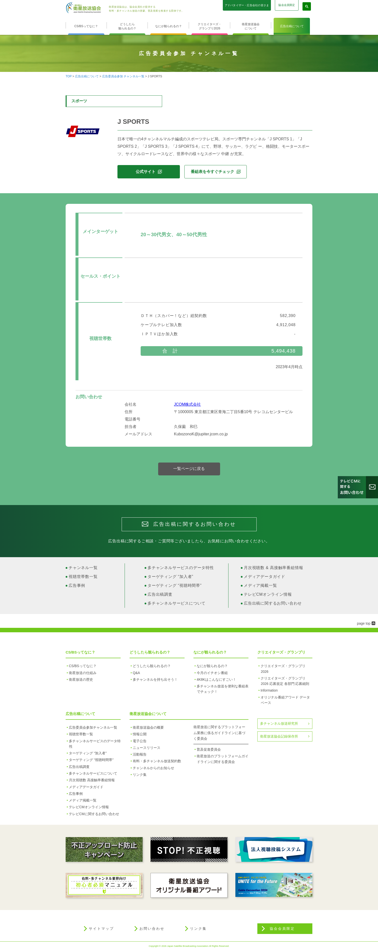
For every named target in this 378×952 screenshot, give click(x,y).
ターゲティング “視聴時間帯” (175, 587)
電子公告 (140, 742)
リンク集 (140, 776)
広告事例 (77, 587)
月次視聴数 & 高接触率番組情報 (273, 569)
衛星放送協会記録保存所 (279, 738)
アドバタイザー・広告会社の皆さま (247, 5)
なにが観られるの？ (168, 26)
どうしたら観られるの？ (127, 26)
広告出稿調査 (160, 595)
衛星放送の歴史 (81, 681)
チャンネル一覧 (83, 569)
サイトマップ (101, 930)
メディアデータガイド (264, 578)
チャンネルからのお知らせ (153, 769)
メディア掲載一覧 (260, 587)
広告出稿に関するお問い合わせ (273, 604)
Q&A (136, 674)
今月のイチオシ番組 (212, 674)
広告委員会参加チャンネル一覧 (93, 729)
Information (269, 692)
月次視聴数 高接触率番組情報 (92, 781)
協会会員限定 (286, 4)
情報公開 (140, 735)
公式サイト (145, 171)
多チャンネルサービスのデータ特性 (181, 569)
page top (364, 625)
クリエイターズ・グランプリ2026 (209, 26)
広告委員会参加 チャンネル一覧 (123, 76)
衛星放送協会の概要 (148, 729)
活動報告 (140, 756)
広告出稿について (292, 26)
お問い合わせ (152, 930)
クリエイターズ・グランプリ (281, 654)
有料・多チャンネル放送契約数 (157, 762)
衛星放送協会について (251, 26)
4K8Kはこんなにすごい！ (216, 681)
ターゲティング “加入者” (170, 578)
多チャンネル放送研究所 (279, 725)
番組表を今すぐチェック (212, 171)
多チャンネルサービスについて (177, 604)
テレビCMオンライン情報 (268, 595)
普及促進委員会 (209, 751)
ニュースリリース (146, 749)
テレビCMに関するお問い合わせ (94, 815)
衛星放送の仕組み (82, 674)
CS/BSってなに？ (86, 26)
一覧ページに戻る (189, 470)
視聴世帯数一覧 (83, 578)
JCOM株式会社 (187, 405)
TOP (69, 76)
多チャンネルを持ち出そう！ (155, 681)
